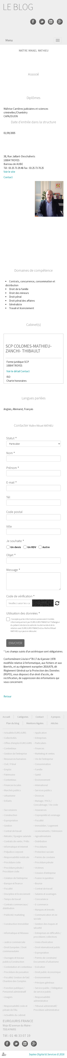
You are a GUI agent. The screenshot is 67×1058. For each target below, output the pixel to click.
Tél (8, 497)
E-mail (10, 482)
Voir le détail (13, 371)
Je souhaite (14, 541)
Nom (9, 453)
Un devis (15, 546)
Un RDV (31, 546)
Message (12, 570)
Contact (8, 177)
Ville (9, 526)
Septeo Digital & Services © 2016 (46, 1054)
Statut (10, 438)
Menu (9, 40)
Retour (7, 696)
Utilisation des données (22, 613)
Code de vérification (19, 596)
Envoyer (15, 643)
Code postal (14, 512)
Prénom (11, 468)
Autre (46, 546)
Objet (9, 555)
